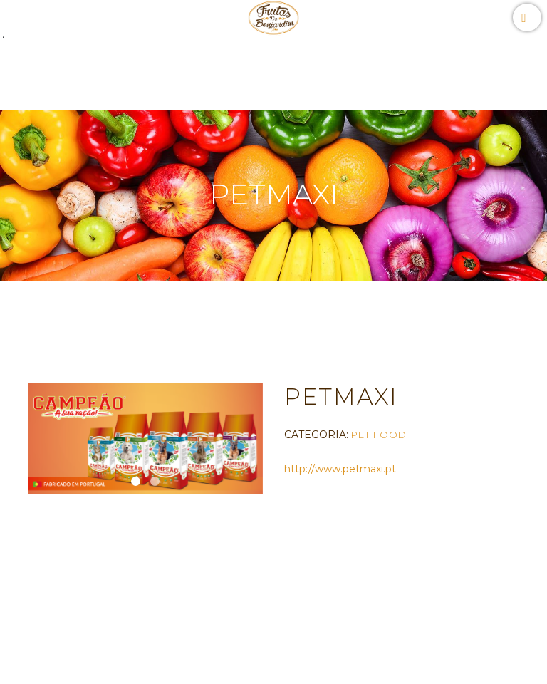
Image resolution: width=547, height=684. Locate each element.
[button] (135, 481)
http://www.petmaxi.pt (340, 468)
